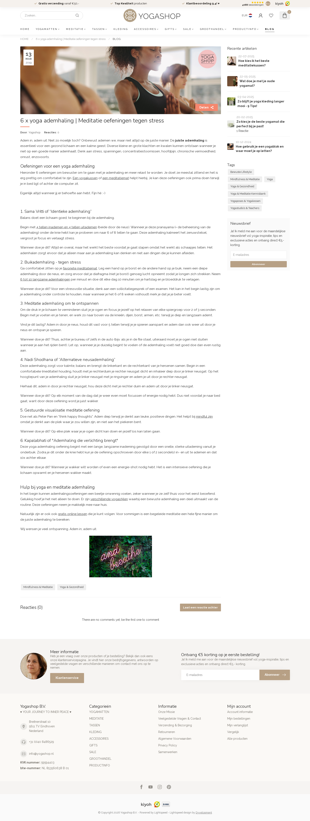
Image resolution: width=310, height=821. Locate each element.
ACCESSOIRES (145, 29)
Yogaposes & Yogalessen (245, 201)
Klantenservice (67, 677)
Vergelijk (233, 732)
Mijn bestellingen (238, 718)
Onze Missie (166, 712)
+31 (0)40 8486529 (41, 741)
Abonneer (258, 264)
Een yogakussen (85, 178)
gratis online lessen (72, 514)
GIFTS (170, 29)
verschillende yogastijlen (109, 499)
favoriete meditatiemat (80, 268)
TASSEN (98, 29)
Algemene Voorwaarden (174, 738)
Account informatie (240, 712)
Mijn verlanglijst (237, 725)
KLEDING (121, 29)
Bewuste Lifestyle (241, 171)
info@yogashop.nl (41, 753)
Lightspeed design (180, 812)
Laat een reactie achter (200, 607)
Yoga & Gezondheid (72, 587)
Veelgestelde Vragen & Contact (179, 718)
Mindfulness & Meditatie (38, 587)
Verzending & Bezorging (175, 725)
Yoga (270, 179)
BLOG (269, 29)
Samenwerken (167, 752)
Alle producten (237, 738)
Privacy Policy (167, 745)
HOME (25, 29)
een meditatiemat (115, 178)
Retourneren (166, 732)
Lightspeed (160, 812)
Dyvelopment (204, 812)
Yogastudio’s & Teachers (244, 208)
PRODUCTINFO (244, 29)
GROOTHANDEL (212, 29)
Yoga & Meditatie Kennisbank (248, 193)
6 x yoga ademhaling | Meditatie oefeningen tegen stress (71, 39)
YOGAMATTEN (46, 29)
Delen (206, 107)
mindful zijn (204, 416)
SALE (187, 29)
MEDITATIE (75, 29)
